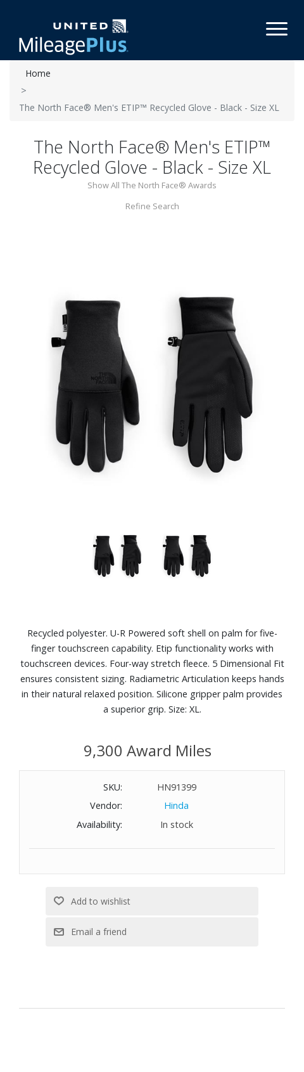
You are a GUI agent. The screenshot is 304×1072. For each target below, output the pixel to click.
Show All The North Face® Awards (152, 185)
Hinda (176, 805)
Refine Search (152, 206)
